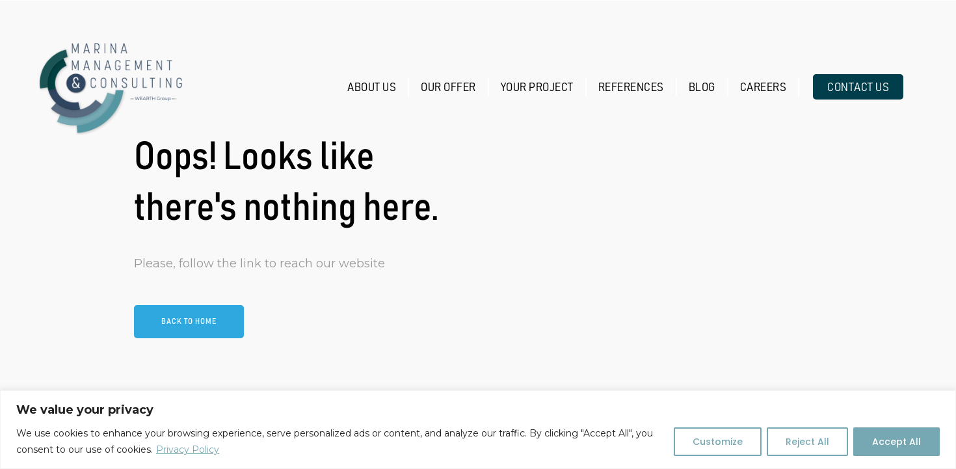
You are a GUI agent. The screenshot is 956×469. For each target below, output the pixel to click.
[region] (478, 429)
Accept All (896, 441)
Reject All (807, 441)
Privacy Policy (187, 449)
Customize (718, 441)
